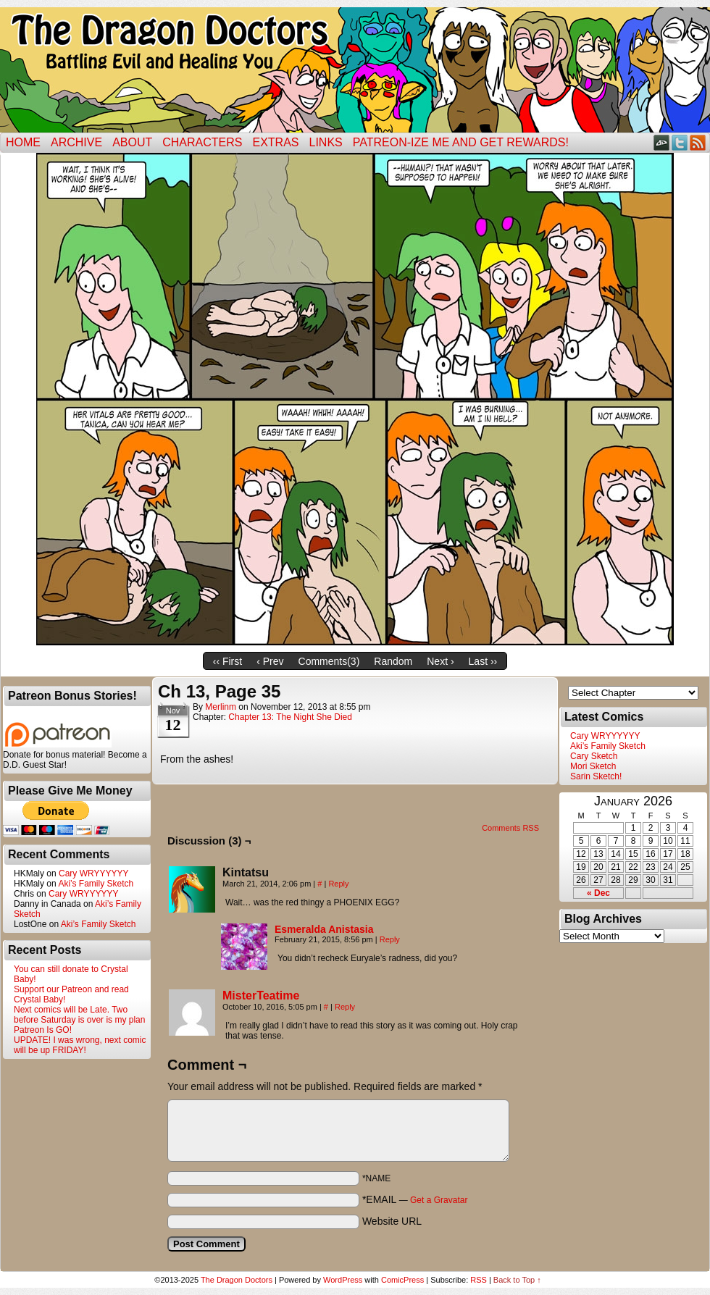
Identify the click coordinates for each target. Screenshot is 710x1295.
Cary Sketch (593, 756)
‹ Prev (269, 661)
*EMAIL (415, 1199)
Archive (76, 142)
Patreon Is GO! (43, 1030)
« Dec (598, 893)
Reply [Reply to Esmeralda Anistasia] (390, 939)
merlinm (220, 707)
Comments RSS (510, 827)
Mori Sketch (593, 766)
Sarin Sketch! (596, 776)
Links (326, 142)
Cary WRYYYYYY (93, 873)
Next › (440, 661)
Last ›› (483, 661)
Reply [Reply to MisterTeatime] (345, 1006)
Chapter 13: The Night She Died (290, 717)
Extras (275, 142)
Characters (202, 142)
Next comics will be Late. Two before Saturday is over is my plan (79, 1015)
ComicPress (402, 1279)
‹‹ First (227, 661)
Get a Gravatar (438, 1200)
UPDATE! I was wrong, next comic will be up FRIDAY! (80, 1045)
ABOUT (132, 142)
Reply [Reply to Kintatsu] (338, 883)
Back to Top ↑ (517, 1279)
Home (23, 142)
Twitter (680, 142)
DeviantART (662, 142)
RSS (698, 142)
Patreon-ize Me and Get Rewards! (461, 142)
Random (393, 661)
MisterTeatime (260, 995)
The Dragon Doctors (236, 1279)
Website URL (392, 1221)
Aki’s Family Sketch (95, 884)
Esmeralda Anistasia (324, 929)
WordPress (342, 1279)
